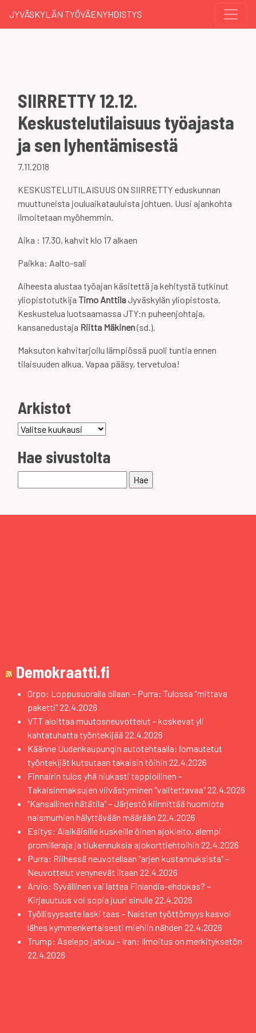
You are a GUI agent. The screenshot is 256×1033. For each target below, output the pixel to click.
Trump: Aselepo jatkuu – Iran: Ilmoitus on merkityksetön (134, 941)
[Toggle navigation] (231, 14)
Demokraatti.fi (62, 672)
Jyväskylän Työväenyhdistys (75, 14)
